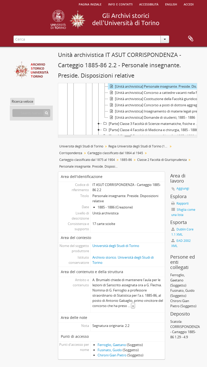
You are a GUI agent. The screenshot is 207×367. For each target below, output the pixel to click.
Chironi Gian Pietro (112, 355)
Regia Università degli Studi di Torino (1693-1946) (138, 146)
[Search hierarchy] (31, 113)
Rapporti (180, 203)
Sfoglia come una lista (183, 212)
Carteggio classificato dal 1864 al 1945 (115, 153)
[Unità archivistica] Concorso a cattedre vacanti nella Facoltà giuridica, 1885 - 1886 (154, 92)
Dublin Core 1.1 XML (182, 232)
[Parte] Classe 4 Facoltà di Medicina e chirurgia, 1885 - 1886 (150, 130)
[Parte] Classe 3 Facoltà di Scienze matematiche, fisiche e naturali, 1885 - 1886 (151, 124)
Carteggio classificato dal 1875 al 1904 (87, 160)
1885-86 (126, 160)
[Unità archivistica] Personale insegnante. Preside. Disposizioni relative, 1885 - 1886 (154, 86)
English (171, 4)
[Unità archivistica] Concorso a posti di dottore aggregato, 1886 (154, 105)
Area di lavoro (190, 38)
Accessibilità (148, 4)
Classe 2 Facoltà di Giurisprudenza (162, 160)
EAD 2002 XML (181, 243)
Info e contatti (120, 4)
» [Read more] (133, 305)
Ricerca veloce (22, 101)
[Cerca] (46, 113)
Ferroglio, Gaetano (112, 344)
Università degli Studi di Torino (81, 146)
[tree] (127, 109)
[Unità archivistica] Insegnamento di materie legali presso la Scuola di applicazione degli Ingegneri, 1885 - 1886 (154, 111)
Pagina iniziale (90, 4)
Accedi (189, 4)
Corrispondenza (70, 153)
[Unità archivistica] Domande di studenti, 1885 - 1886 (151, 117)
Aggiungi (182, 188)
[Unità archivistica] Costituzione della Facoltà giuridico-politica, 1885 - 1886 (154, 99)
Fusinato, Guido (110, 350)
